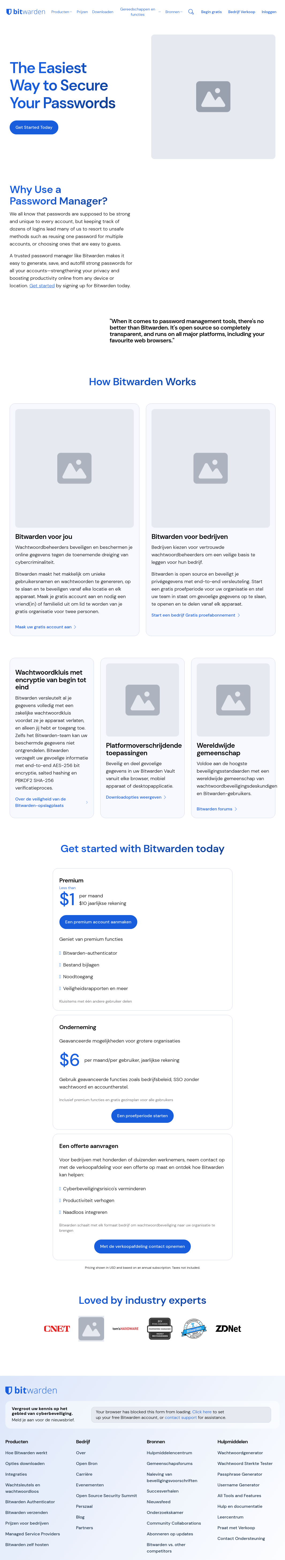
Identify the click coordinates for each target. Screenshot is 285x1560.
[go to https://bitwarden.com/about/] (81, 1417)
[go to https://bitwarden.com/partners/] (84, 1492)
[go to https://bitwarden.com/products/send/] (26, 1476)
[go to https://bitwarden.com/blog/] (80, 1481)
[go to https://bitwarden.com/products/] (26, 1417)
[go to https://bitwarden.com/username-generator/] (239, 1449)
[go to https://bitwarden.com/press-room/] (84, 1470)
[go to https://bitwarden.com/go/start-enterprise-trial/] (196, 579)
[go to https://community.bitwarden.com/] (217, 772)
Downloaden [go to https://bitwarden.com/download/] (102, 11)
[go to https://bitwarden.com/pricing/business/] (211, 12)
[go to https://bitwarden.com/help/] (240, 1470)
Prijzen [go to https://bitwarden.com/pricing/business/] (82, 11)
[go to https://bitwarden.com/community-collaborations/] (174, 1487)
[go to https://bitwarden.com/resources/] (169, 1417)
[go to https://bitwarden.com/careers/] (84, 1438)
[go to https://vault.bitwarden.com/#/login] (269, 12)
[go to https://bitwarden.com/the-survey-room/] (165, 1476)
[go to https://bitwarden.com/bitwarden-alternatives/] (178, 1511)
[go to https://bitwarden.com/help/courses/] (231, 1481)
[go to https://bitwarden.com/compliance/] (178, 1441)
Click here (202, 1375)
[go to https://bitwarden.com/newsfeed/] (159, 1466)
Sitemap (37, 1544)
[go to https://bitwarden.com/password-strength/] (245, 1427)
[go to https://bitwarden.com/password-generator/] (240, 1417)
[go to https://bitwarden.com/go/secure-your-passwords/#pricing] (34, 109)
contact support (181, 1381)
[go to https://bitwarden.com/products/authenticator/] (30, 1466)
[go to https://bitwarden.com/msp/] (32, 1498)
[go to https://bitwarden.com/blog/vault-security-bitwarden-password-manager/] (51, 766)
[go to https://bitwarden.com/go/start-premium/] (143, 903)
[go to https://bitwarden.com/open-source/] (86, 1427)
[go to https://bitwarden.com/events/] (90, 1449)
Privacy (87, 1538)
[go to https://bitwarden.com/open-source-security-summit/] (106, 1459)
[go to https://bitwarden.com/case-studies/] (163, 1455)
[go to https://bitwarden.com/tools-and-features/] (239, 1459)
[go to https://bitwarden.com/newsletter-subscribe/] (170, 1498)
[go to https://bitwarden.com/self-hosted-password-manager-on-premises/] (27, 1508)
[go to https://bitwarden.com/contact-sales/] (241, 12)
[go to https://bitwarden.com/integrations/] (16, 1438)
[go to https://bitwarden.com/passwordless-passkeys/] (36, 1452)
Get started (42, 249)
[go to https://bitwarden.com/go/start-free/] (46, 591)
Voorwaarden (64, 1538)
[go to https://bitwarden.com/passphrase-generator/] (240, 1438)
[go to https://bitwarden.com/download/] (136, 761)
